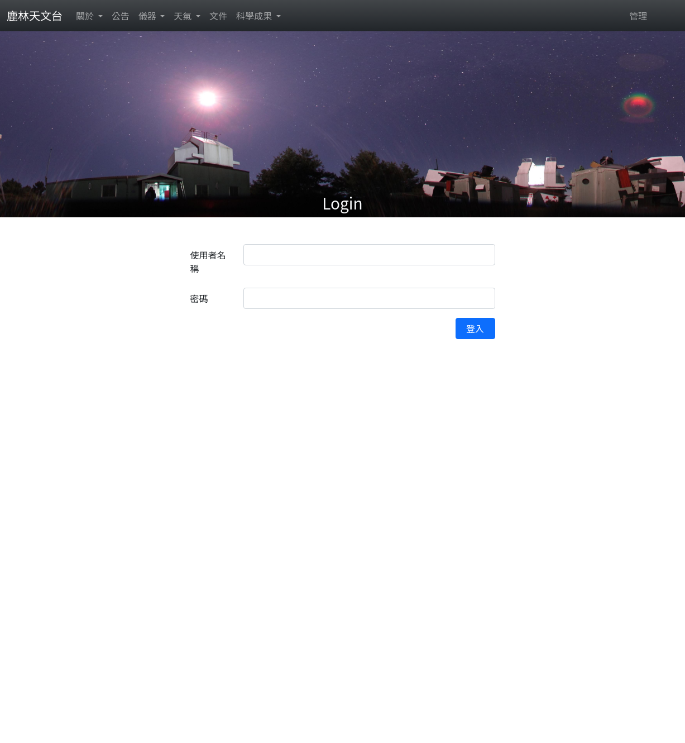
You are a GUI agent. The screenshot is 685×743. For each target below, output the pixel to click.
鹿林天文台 (35, 15)
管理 (638, 15)
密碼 (199, 298)
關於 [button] (86, 15)
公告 (121, 15)
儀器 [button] (148, 15)
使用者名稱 (208, 261)
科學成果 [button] (255, 15)
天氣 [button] (184, 15)
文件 (218, 15)
